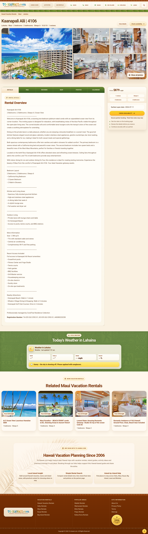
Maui (19, 14)
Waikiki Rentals (80, 503)
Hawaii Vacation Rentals (8, 14)
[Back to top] (144, 531)
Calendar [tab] (96, 90)
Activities (47, 5)
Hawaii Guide (34, 5)
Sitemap (114, 512)
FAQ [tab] (27, 90)
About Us (115, 503)
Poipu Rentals (79, 512)
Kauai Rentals (42, 512)
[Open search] (144, 5)
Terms (114, 509)
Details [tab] (10, 90)
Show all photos (136, 75)
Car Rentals (60, 5)
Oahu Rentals (42, 506)
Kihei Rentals (79, 509)
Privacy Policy (116, 506)
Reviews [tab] (44, 90)
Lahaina (25, 14)
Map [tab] (61, 90)
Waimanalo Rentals (81, 506)
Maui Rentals (41, 509)
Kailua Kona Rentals (81, 515)
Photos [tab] (79, 90)
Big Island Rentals (43, 515)
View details (122, 24)
